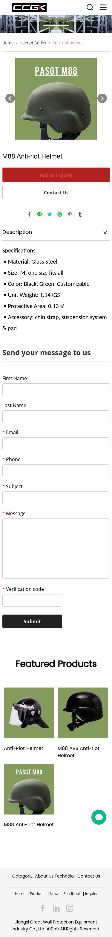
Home (8, 43)
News (54, 894)
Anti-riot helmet (67, 43)
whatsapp (60, 214)
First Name (14, 378)
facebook (29, 214)
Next (102, 98)
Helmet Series (33, 43)
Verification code (23, 589)
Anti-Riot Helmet (23, 748)
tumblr (80, 214)
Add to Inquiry (56, 175)
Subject (12, 486)
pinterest (70, 214)
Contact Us (56, 192)
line (39, 214)
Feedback (72, 894)
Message (14, 513)
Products (37, 894)
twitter (50, 214)
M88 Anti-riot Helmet (29, 825)
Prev (10, 98)
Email (10, 432)
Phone (11, 459)
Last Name (14, 405)
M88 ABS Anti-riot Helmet (78, 752)
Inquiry (91, 894)
